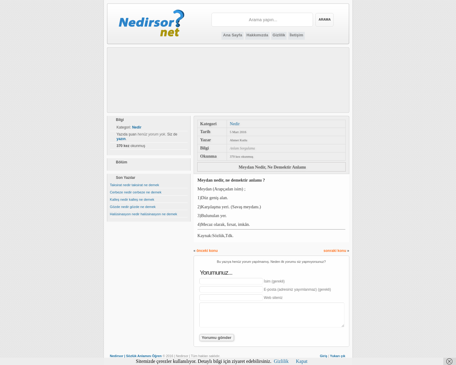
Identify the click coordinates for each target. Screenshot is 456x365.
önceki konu (207, 251)
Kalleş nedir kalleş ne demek (132, 199)
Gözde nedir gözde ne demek (133, 207)
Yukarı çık (337, 356)
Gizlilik (279, 35)
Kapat (302, 361)
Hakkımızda (257, 35)
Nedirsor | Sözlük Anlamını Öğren (136, 356)
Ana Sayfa (232, 35)
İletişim (296, 35)
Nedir (235, 123)
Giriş (324, 356)
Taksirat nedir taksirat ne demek (134, 185)
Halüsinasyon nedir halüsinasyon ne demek (143, 214)
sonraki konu (335, 251)
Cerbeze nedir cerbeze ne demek (135, 192)
